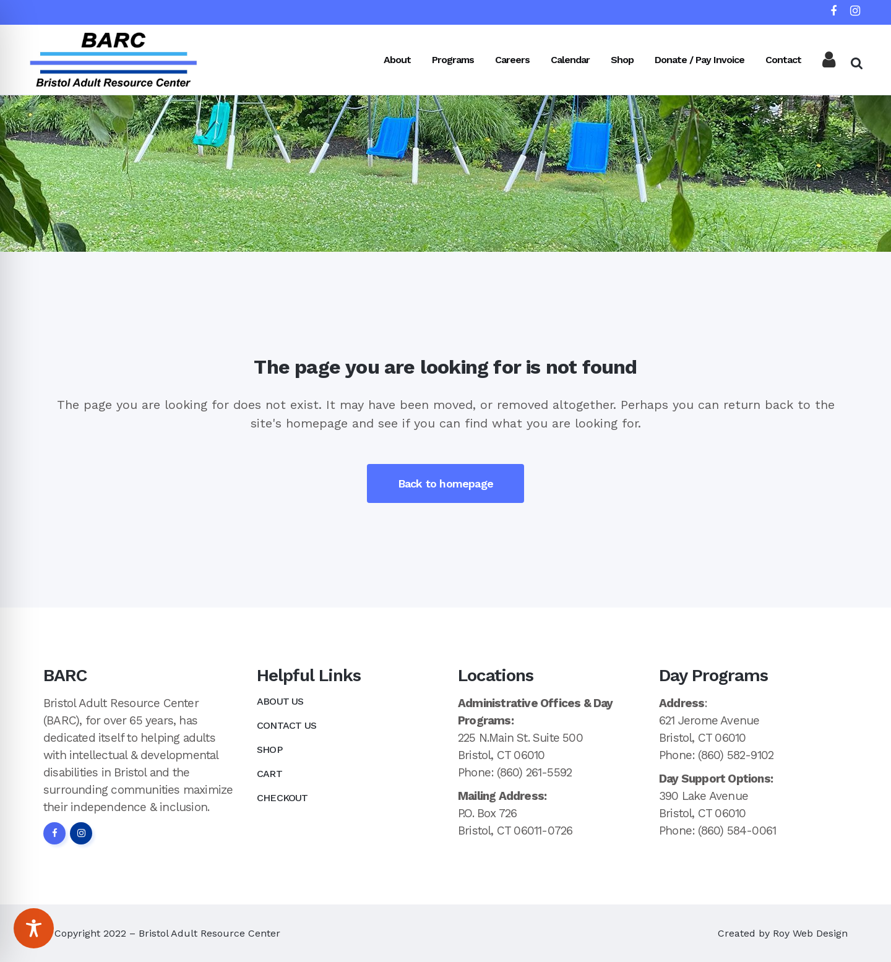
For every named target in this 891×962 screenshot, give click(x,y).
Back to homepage (445, 483)
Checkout (282, 798)
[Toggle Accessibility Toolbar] (33, 928)
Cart (269, 773)
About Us (280, 701)
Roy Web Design (810, 933)
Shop (269, 749)
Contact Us (286, 725)
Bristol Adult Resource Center (209, 933)
